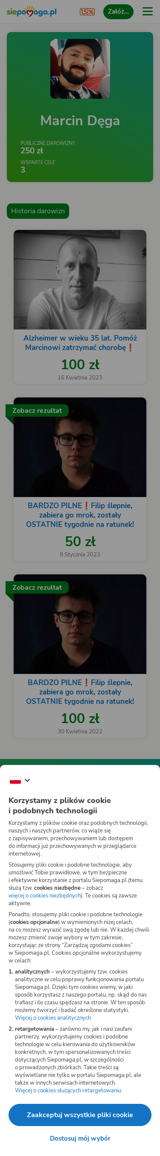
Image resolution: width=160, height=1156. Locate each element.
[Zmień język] (19, 780)
